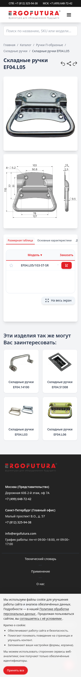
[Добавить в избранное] (11, 265)
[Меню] (68, 14)
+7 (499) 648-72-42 (18, 499)
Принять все (15, 670)
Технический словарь (40, 559)
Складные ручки (15, 51)
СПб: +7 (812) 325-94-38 (23, 3)
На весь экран (58, 300)
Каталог (25, 45)
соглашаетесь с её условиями (41, 619)
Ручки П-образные (49, 45)
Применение (40, 571)
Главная (9, 45)
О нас (41, 584)
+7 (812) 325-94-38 (18, 522)
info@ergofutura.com (20, 533)
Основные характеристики (54, 240)
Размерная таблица (20, 240)
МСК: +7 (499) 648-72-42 (57, 3)
